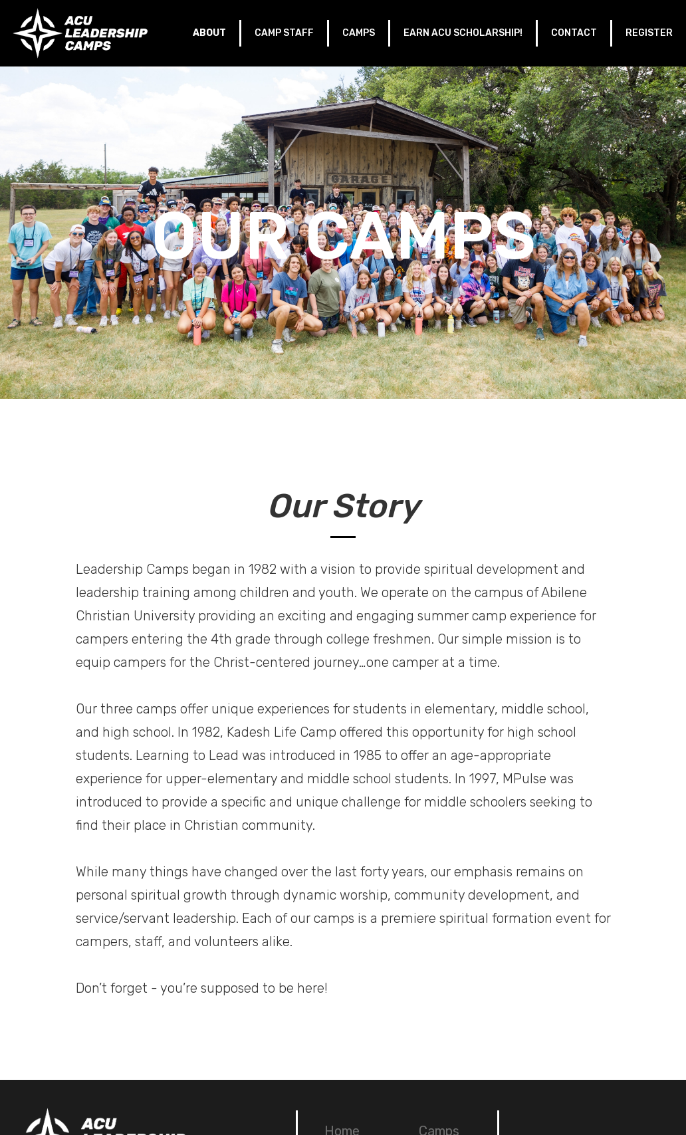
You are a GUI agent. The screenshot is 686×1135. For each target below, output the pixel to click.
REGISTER (649, 33)
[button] (210, 33)
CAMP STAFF (284, 33)
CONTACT (574, 33)
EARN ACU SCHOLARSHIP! (462, 33)
